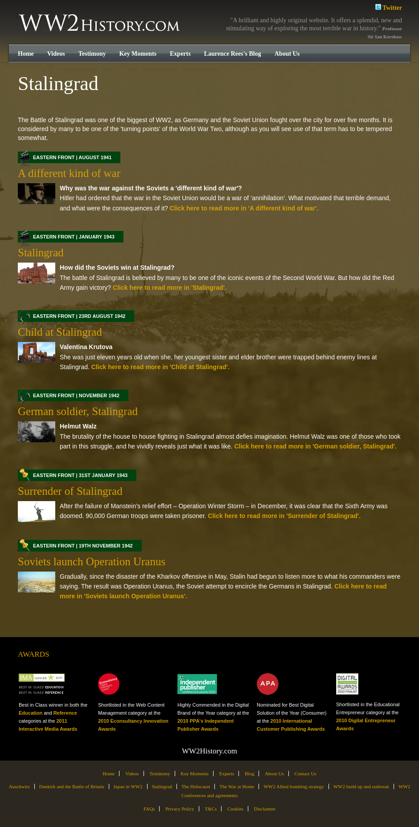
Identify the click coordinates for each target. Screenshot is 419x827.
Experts (180, 53)
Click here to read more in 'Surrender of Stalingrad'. (283, 515)
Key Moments (137, 53)
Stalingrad (41, 253)
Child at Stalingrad (60, 332)
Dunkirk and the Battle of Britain (71, 786)
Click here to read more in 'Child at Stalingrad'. (160, 366)
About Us (287, 53)
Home (26, 53)
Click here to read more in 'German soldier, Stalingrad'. (315, 446)
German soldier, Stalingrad (78, 411)
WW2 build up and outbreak (361, 786)
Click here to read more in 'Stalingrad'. (168, 287)
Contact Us (305, 773)
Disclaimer (264, 808)
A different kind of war (69, 173)
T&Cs (211, 808)
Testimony (92, 53)
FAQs (149, 808)
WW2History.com (100, 23)
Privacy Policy (179, 808)
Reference (65, 713)
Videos (56, 53)
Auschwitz (19, 786)
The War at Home (236, 786)
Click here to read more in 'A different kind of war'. (243, 208)
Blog (249, 773)
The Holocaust (195, 786)
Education (30, 713)
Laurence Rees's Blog (232, 53)
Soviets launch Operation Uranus (91, 561)
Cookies (235, 808)
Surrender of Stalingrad (70, 491)
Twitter (388, 7)
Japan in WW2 (128, 786)
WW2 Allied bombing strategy (293, 786)
